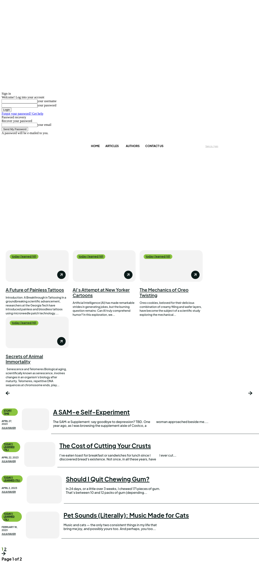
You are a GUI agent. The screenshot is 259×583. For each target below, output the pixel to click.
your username (47, 101)
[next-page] (250, 393)
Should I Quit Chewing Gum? (108, 479)
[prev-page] (8, 393)
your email (44, 124)
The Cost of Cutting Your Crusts (105, 445)
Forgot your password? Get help (22, 113)
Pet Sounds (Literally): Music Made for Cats (126, 515)
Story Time (8, 412)
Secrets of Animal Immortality (24, 358)
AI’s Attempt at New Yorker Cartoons (101, 292)
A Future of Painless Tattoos (35, 290)
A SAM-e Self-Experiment (91, 412)
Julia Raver (9, 428)
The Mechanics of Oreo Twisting (164, 292)
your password (46, 105)
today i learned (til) (24, 256)
